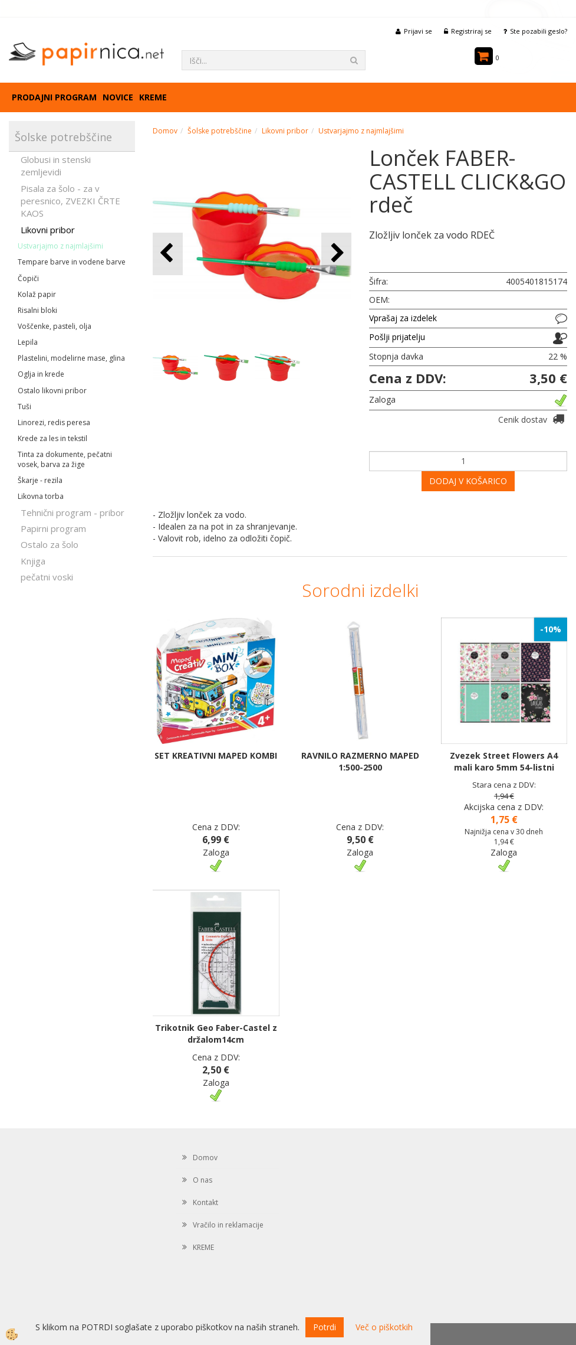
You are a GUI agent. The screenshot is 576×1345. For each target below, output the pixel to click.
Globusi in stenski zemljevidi (56, 166)
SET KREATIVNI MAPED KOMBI (215, 755)
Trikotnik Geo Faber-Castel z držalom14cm (216, 1033)
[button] (336, 254)
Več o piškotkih (384, 1327)
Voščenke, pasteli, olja (54, 326)
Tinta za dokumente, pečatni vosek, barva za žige (65, 459)
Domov (165, 131)
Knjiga (33, 561)
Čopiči (28, 278)
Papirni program (53, 528)
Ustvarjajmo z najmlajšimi (60, 246)
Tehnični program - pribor (72, 512)
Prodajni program (54, 97)
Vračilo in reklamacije (228, 1225)
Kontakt (205, 1202)
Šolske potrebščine (219, 131)
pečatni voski (47, 577)
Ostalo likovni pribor (52, 391)
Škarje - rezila (40, 480)
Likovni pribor (48, 230)
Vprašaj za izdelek (403, 318)
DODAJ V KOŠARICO (468, 481)
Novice (118, 97)
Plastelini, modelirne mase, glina (71, 358)
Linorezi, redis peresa (54, 422)
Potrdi (324, 1327)
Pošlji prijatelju (397, 336)
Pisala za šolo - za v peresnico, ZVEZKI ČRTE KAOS (70, 201)
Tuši (24, 406)
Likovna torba (41, 496)
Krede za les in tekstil (52, 438)
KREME (153, 97)
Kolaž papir (37, 294)
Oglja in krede (41, 374)
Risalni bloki (37, 310)
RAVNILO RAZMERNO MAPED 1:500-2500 (360, 761)
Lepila (28, 342)
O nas (202, 1180)
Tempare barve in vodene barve (72, 262)
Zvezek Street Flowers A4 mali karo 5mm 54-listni (504, 761)
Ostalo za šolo (49, 544)
